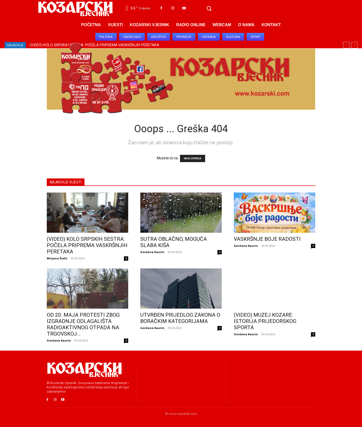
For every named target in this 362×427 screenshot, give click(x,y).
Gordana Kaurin (152, 252)
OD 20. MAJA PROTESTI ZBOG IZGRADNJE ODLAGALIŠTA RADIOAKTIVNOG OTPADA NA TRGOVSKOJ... (83, 324)
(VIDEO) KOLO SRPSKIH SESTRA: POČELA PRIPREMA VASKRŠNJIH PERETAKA (87, 245)
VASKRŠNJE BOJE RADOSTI (267, 239)
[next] (354, 45)
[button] (209, 9)
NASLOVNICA (192, 158)
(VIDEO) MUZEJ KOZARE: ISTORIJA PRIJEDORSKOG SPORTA (265, 321)
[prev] (346, 45)
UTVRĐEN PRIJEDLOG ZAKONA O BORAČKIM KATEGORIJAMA (180, 318)
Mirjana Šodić (57, 258)
